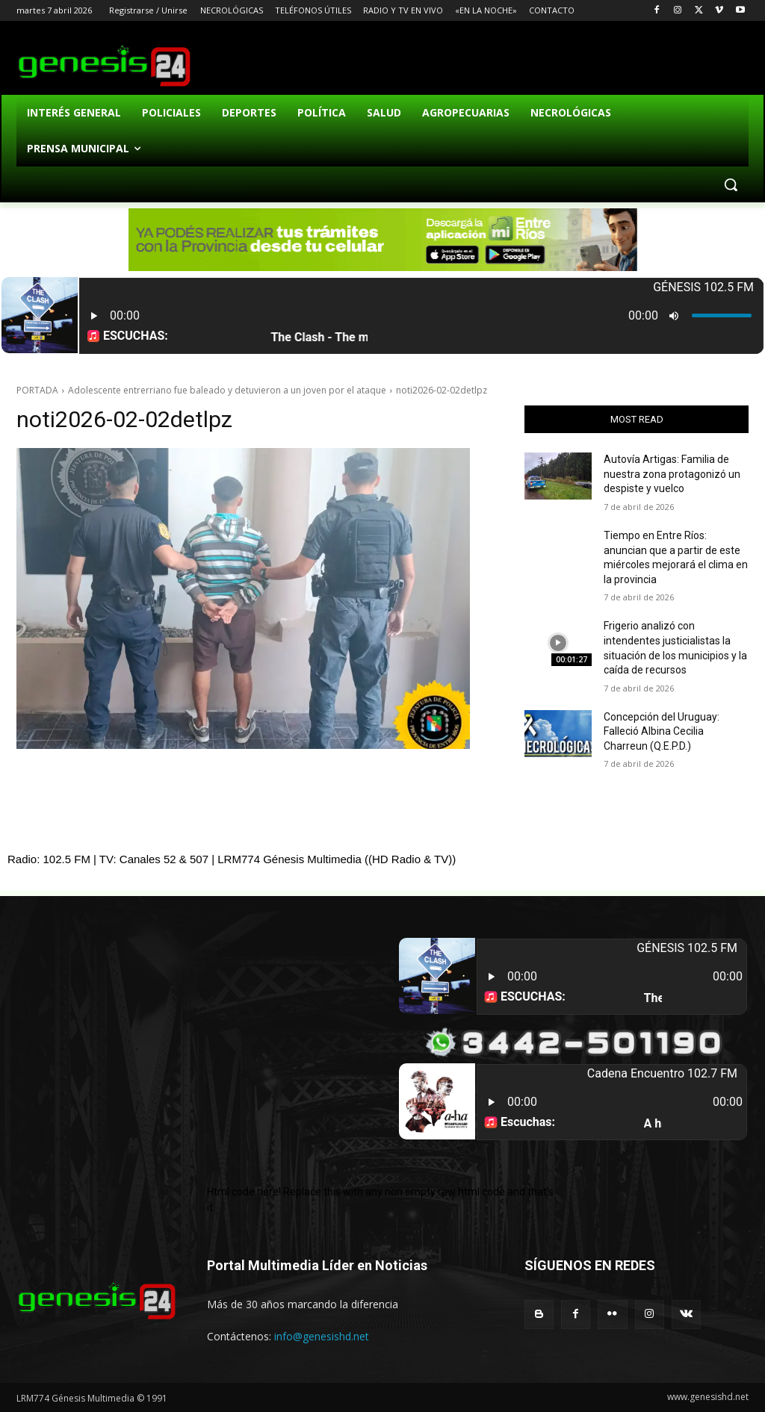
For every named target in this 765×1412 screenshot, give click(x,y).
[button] (731, 184)
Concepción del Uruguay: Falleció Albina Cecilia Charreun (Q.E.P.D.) (661, 731)
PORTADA (37, 390)
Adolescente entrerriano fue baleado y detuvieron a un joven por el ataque (227, 390)
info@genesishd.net (321, 1336)
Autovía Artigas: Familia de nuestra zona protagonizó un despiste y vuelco (672, 473)
